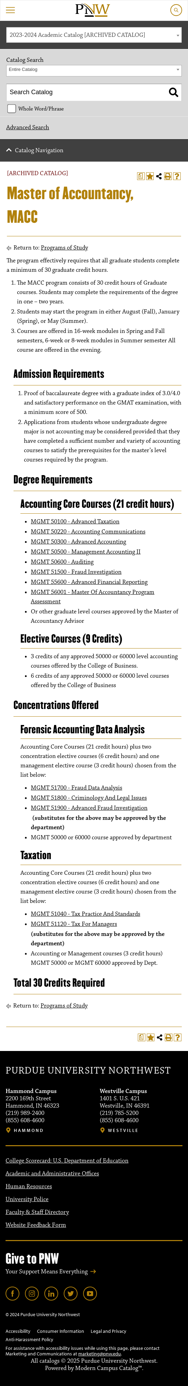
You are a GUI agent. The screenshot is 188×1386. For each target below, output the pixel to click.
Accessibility (18, 1331)
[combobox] (94, 35)
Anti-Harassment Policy (29, 1339)
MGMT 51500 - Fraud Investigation (76, 572)
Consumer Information (60, 1331)
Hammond (29, 1130)
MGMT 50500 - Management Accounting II (86, 552)
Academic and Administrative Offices (52, 1173)
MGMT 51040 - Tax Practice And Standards (85, 914)
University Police (27, 1199)
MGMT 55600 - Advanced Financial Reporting (89, 582)
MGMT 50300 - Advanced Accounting (78, 542)
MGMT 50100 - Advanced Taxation (75, 521)
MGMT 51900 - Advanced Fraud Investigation (89, 808)
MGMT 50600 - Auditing (62, 562)
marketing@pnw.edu (99, 1354)
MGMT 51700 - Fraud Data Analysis (76, 788)
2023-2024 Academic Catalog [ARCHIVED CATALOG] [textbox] (77, 35)
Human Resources (29, 1186)
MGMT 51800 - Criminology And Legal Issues (89, 798)
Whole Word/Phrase (41, 108)
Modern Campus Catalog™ (108, 1368)
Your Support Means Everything (47, 1271)
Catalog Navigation (39, 150)
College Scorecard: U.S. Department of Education (67, 1161)
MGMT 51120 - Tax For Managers (74, 924)
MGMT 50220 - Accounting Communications (88, 532)
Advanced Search (27, 127)
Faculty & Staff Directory (37, 1212)
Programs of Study (64, 248)
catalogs (49, 1361)
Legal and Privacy (108, 1331)
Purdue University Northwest (88, 1071)
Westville (123, 1130)
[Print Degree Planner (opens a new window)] (141, 176)
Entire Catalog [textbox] (23, 69)
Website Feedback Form (36, 1225)
